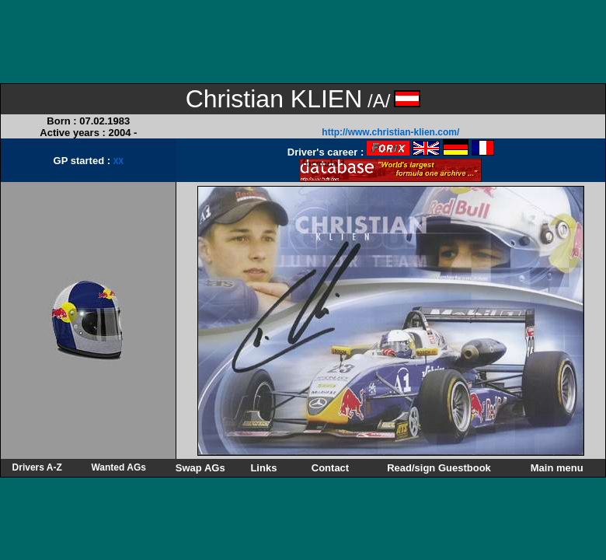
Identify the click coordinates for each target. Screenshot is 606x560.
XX (118, 161)
